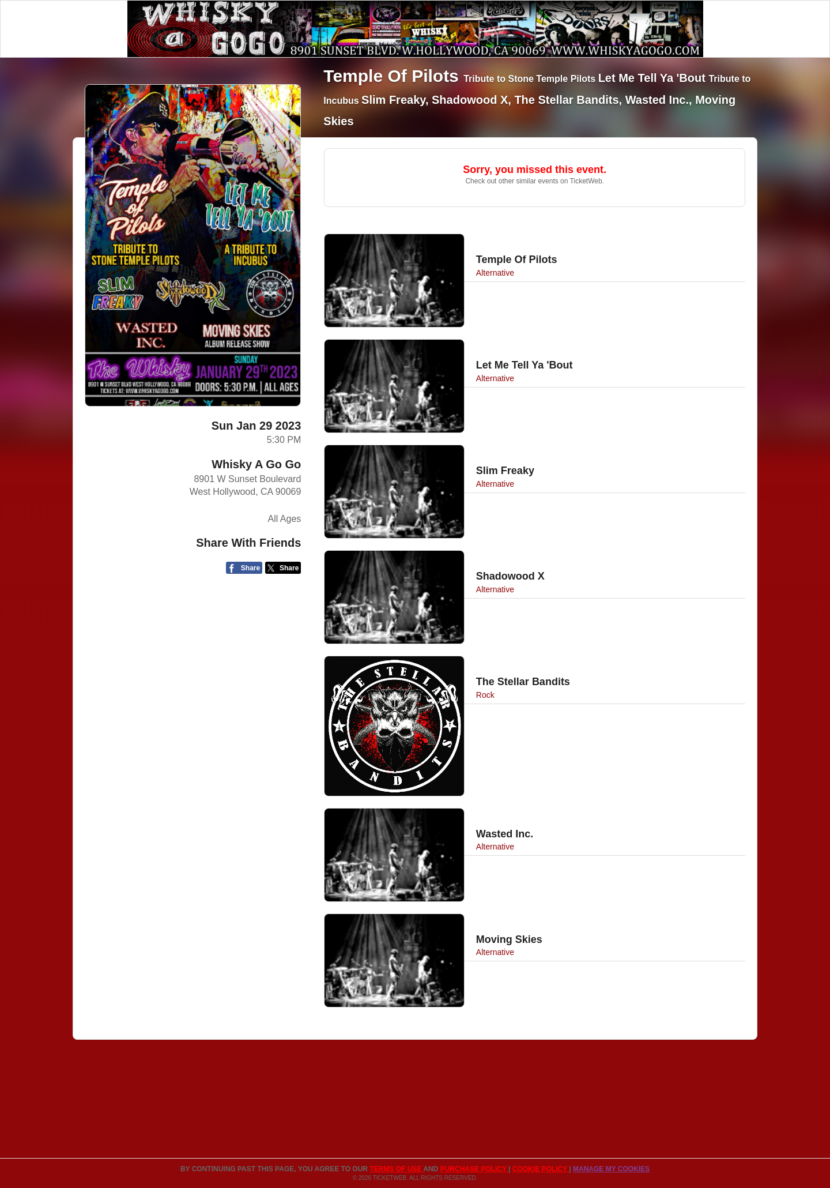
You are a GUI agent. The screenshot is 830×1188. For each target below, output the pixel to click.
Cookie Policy (540, 1169)
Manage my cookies (611, 1169)
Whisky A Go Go (256, 464)
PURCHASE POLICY (474, 1169)
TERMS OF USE (396, 1169)
